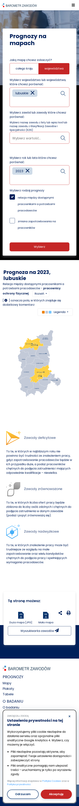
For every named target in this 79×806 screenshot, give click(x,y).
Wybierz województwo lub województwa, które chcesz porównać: (38, 82)
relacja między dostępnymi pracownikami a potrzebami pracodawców (36, 204)
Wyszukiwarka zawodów (39, 630)
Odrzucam (23, 794)
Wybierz (39, 247)
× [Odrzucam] (69, 716)
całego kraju (24, 68)
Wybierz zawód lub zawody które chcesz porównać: (38, 115)
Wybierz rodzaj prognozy (27, 190)
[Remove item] (32, 93)
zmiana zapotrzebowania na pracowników (37, 224)
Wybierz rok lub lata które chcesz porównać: (33, 160)
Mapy (7, 683)
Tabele (8, 694)
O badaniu (11, 707)
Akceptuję (56, 794)
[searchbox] (13, 101)
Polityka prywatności (19, 784)
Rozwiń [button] (40, 294)
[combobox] (39, 97)
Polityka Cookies (51, 780)
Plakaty (8, 688)
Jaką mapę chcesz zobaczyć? (31, 60)
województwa (54, 68)
